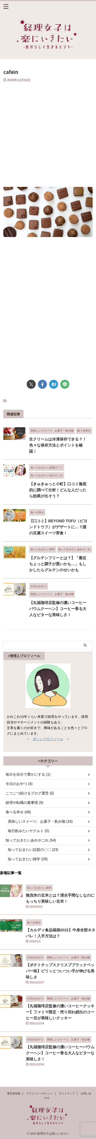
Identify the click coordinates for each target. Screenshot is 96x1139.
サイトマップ (67, 1093)
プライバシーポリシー (39, 1093)
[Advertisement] (48, 132)
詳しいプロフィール (48, 739)
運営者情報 (13, 1093)
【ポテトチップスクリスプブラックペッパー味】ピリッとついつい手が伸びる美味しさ (60, 971)
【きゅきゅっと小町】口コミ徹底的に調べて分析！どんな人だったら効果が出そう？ (57, 490)
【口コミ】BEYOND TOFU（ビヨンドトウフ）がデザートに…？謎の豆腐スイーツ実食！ (58, 527)
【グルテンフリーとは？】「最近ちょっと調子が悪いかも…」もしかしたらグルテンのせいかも (57, 564)
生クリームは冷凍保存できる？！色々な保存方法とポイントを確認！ (57, 445)
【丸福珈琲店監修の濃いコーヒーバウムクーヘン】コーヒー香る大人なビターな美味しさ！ (57, 609)
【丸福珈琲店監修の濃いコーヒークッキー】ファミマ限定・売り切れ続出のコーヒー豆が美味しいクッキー (60, 1012)
